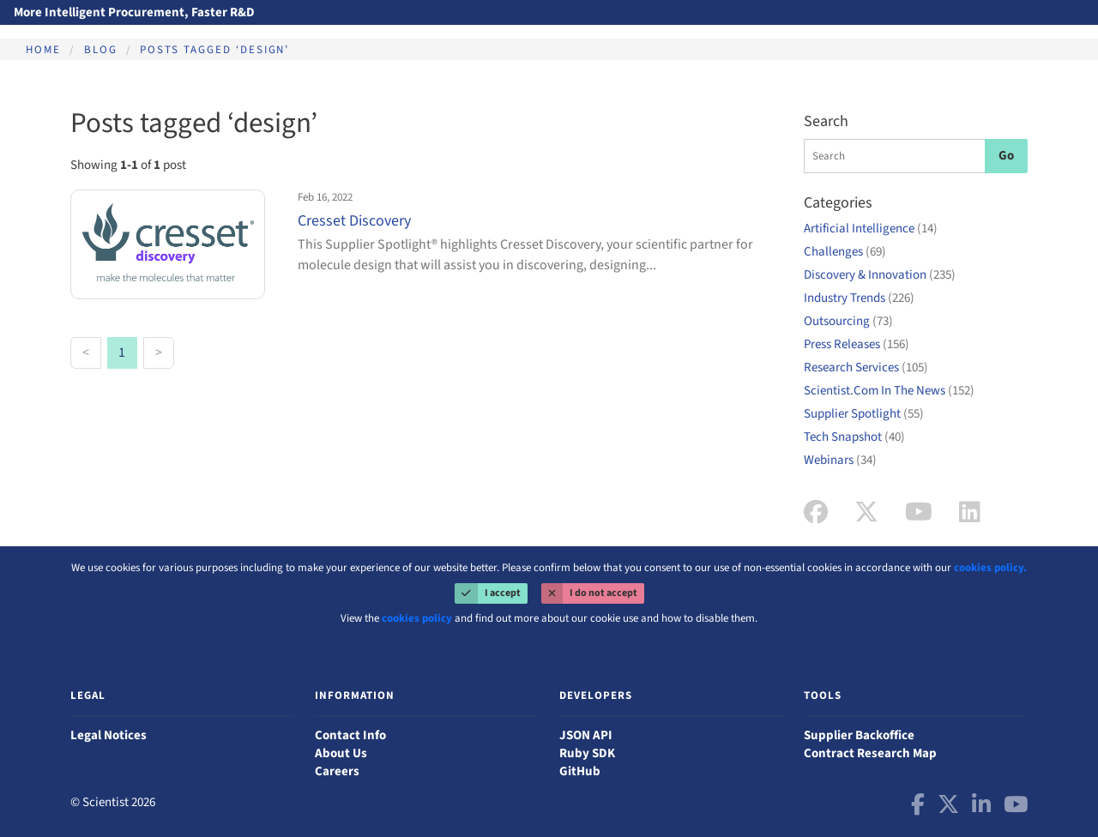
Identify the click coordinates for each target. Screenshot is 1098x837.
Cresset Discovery (354, 221)
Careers (337, 771)
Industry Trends (859, 298)
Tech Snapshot (854, 437)
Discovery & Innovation (880, 275)
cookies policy (417, 618)
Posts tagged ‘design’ (214, 49)
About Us (341, 753)
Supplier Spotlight (864, 414)
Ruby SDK (587, 753)
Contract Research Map (870, 753)
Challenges (845, 252)
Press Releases (856, 344)
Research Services (866, 367)
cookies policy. (990, 567)
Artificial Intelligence (871, 229)
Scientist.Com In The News (889, 391)
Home (43, 49)
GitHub (579, 771)
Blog (101, 49)
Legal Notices (108, 735)
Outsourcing (848, 321)
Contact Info (350, 735)
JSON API (585, 735)
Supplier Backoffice (859, 735)
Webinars (840, 460)
